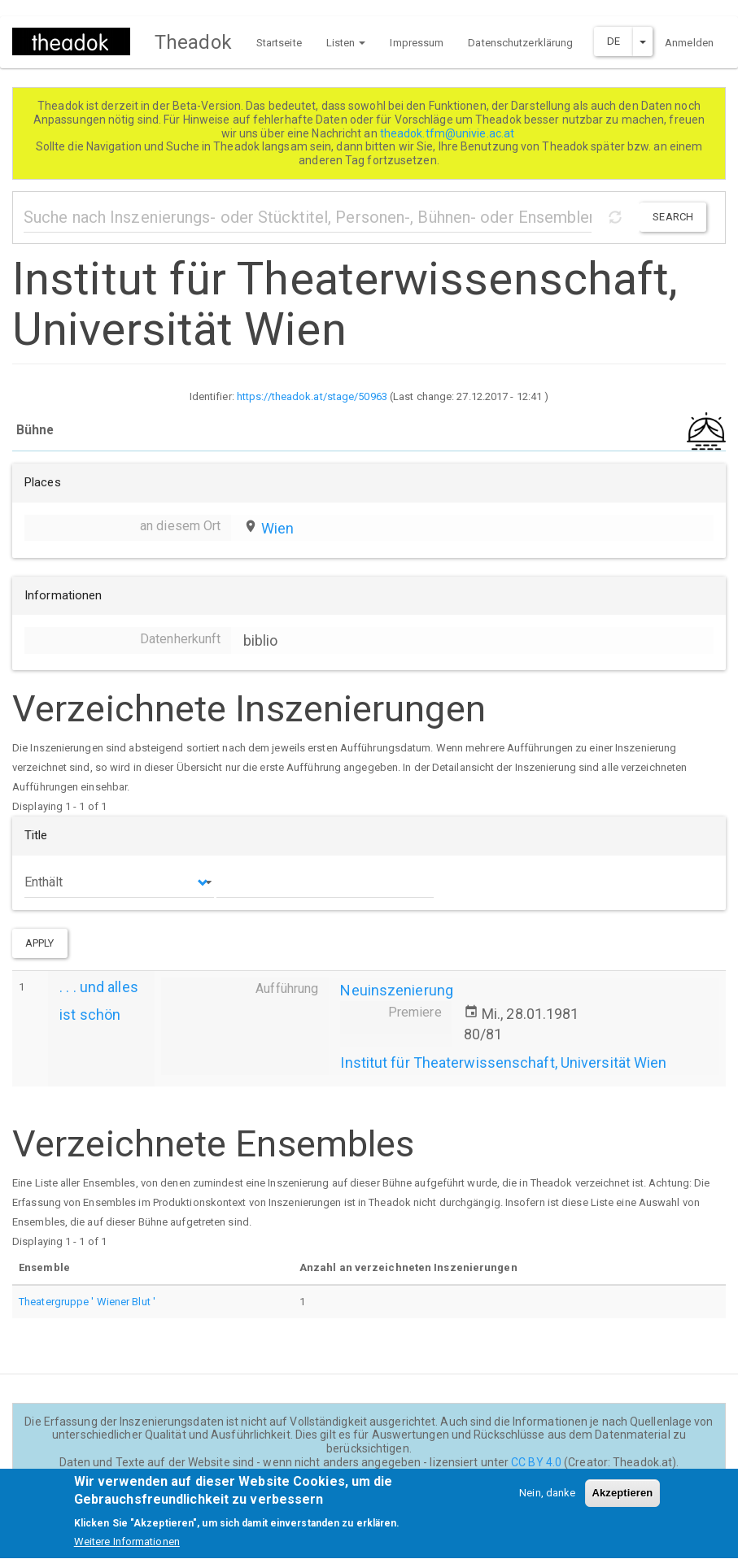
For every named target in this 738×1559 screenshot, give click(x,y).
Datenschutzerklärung (520, 43)
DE (613, 41)
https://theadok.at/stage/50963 (312, 396)
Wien (277, 528)
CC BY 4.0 (536, 1462)
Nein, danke (547, 1502)
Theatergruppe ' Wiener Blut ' (87, 1302)
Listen (346, 43)
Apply (40, 943)
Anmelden (689, 43)
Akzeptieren (622, 1502)
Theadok (193, 42)
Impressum (416, 43)
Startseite (279, 43)
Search (673, 217)
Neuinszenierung (396, 990)
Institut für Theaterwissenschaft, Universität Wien (503, 1062)
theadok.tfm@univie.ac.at (448, 133)
